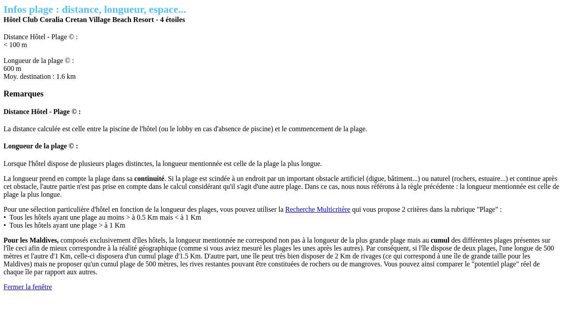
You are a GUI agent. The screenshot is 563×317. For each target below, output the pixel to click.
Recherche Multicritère (317, 209)
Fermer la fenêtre (28, 287)
